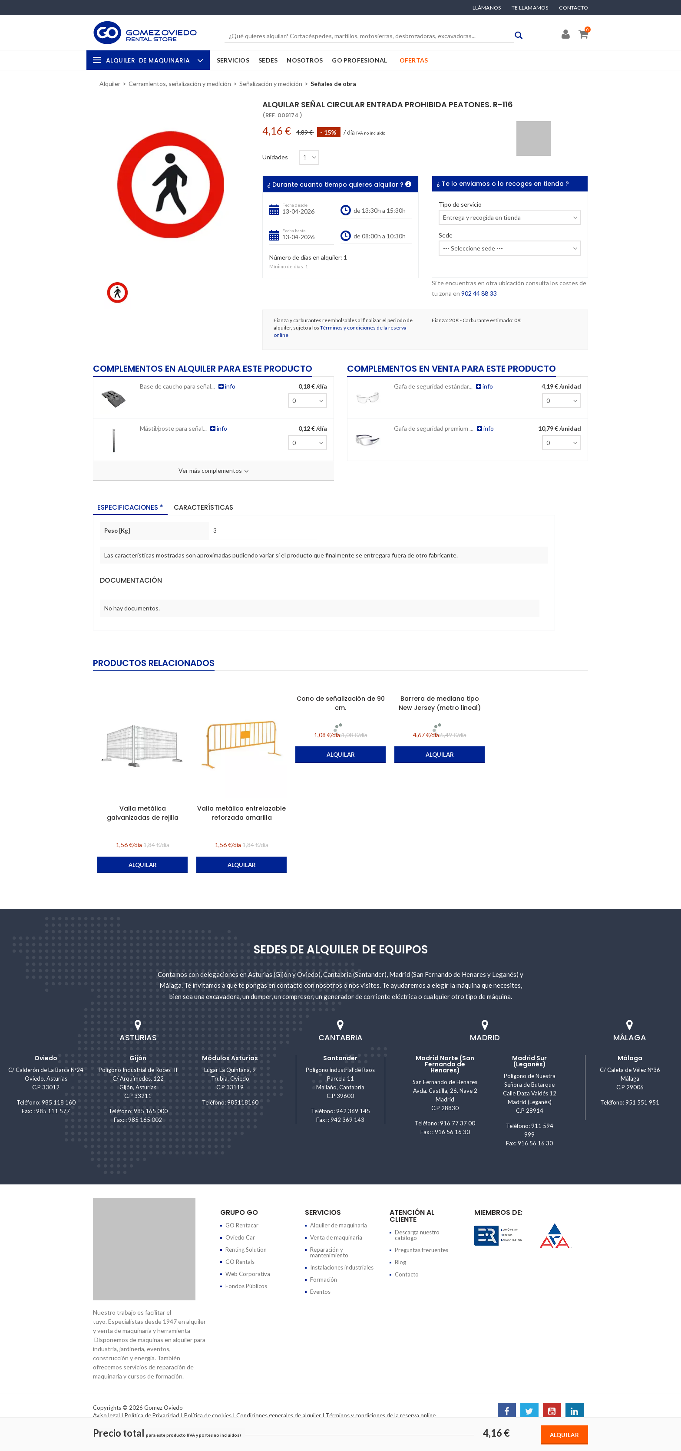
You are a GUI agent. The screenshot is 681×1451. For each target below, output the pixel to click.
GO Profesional (359, 60)
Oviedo (45, 1058)
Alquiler (153, 60)
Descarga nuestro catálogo (417, 1235)
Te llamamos (530, 7)
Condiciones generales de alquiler (278, 1415)
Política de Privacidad (152, 1415)
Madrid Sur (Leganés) (529, 1061)
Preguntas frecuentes (421, 1250)
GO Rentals (240, 1261)
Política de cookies (207, 1415)
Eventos (320, 1291)
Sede (446, 235)
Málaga (630, 1058)
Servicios (233, 60)
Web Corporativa (247, 1273)
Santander (340, 1058)
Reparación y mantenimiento (329, 1252)
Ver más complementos (213, 470)
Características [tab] (203, 506)
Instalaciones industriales (342, 1267)
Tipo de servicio (460, 204)
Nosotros (305, 60)
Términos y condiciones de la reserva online (381, 1415)
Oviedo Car (240, 1237)
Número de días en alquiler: (305, 257)
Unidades (275, 157)
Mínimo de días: (286, 266)
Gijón (137, 1058)
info (223, 385)
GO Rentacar (241, 1225)
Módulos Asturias (230, 1058)
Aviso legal (106, 1415)
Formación (323, 1279)
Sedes (268, 60)
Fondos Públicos (246, 1286)
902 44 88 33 (478, 293)
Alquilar (564, 1434)
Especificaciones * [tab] (130, 506)
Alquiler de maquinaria (338, 1225)
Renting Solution (246, 1249)
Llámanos (487, 7)
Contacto (573, 7)
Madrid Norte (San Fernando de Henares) (445, 1064)
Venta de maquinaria (336, 1237)
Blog (400, 1262)
